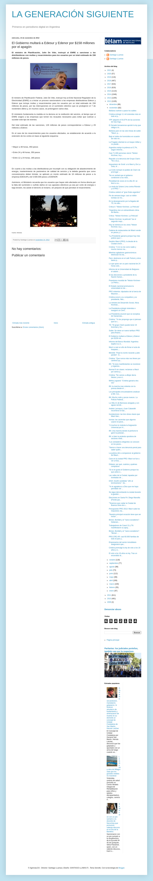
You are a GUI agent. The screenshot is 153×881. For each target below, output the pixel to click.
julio (111, 570)
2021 (109, 70)
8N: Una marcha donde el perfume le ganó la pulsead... (123, 432)
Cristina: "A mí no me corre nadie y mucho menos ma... (122, 248)
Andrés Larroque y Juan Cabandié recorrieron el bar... (122, 410)
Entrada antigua (88, 323)
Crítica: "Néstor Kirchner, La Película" (123, 216)
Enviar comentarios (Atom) (33, 327)
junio (111, 573)
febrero (112, 587)
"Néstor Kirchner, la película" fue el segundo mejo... (122, 220)
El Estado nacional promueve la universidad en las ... (121, 287)
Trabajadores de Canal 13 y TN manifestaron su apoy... (121, 526)
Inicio (56, 323)
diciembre (113, 104)
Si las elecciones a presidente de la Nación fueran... (123, 276)
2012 (109, 101)
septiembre (114, 563)
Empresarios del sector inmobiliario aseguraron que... (122, 543)
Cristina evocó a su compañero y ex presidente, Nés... (123, 298)
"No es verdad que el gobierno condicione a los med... (121, 176)
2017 (109, 84)
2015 (109, 91)
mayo (111, 577)
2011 (109, 595)
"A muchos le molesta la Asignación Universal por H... (123, 426)
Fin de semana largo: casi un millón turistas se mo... (123, 197)
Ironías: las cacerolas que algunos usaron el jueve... (122, 421)
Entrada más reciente (21, 323)
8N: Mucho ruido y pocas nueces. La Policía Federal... (123, 398)
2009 (109, 602)
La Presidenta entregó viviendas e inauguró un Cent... (122, 309)
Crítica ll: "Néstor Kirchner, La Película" (124, 207)
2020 (109, 74)
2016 (109, 88)
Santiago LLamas (116, 55)
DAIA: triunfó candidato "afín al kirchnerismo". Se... (121, 482)
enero (111, 591)
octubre (112, 560)
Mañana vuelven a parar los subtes (122, 111)
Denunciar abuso (112, 609)
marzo (112, 584)
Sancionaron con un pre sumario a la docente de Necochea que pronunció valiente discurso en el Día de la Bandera (113, 818)
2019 (109, 77)
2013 (109, 98)
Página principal (113, 640)
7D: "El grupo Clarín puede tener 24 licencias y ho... (123, 326)
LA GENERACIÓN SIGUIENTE (73, 14)
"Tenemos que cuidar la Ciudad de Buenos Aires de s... (122, 504)
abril (111, 580)
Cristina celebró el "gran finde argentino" (124, 192)
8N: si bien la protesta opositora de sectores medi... (122, 437)
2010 (109, 599)
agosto (112, 567)
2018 (109, 81)
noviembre (113, 108)
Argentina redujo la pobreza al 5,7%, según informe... (123, 149)
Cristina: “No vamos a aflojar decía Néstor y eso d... (122, 376)
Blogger (121, 868)
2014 (109, 94)
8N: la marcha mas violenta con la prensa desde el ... (122, 387)
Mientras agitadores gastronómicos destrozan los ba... (122, 254)
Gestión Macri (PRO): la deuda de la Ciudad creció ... (123, 242)
